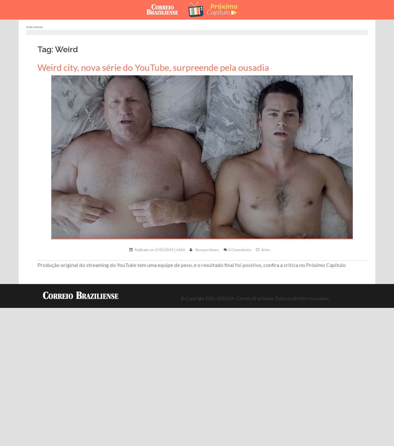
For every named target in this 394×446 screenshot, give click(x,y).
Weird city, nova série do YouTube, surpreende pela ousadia (153, 67)
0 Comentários (240, 250)
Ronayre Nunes (207, 250)
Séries (265, 250)
